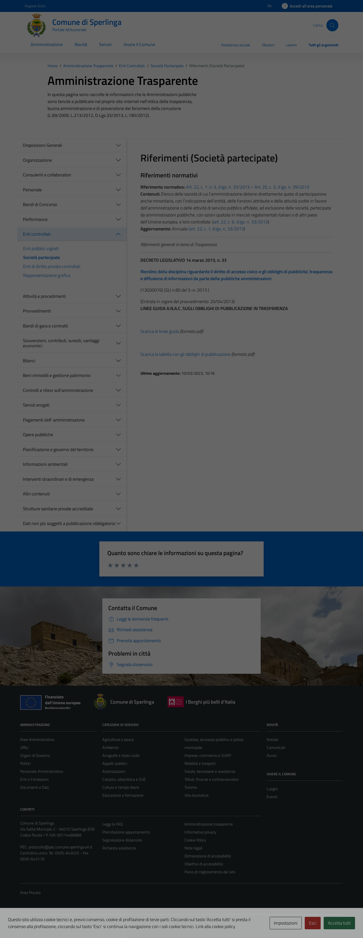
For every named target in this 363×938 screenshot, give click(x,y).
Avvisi (271, 755)
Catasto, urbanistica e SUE (124, 779)
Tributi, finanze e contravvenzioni (211, 779)
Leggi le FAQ (112, 824)
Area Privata (30, 892)
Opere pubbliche (38, 434)
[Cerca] (332, 25)
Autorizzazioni (113, 771)
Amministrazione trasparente (208, 824)
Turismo (190, 787)
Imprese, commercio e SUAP (207, 755)
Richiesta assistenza (119, 848)
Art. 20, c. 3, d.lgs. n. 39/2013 (281, 187)
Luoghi (272, 789)
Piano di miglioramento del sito (209, 872)
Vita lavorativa (196, 795)
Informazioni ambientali (45, 464)
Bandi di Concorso (40, 204)
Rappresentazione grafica (46, 275)
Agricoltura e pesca (118, 739)
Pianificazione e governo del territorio (58, 449)
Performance (35, 219)
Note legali (193, 848)
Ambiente (110, 747)
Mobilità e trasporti (200, 763)
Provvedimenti (37, 311)
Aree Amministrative (37, 739)
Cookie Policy (195, 840)
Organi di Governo (35, 755)
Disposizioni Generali (42, 145)
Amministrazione (47, 44)
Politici (25, 763)
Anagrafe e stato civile (120, 755)
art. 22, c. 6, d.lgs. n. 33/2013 (241, 221)
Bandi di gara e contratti (45, 325)
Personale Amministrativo (41, 771)
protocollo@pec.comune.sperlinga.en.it (60, 847)
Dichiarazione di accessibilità (207, 856)
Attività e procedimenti (44, 296)
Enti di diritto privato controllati (51, 266)
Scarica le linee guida (159, 331)
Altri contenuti (36, 493)
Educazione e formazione (122, 795)
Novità (81, 44)
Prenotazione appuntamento (126, 832)
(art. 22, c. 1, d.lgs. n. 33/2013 (216, 228)
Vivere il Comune (139, 44)
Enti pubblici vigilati (41, 248)
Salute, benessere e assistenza (209, 771)
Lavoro (291, 45)
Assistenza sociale (235, 45)
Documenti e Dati (34, 787)
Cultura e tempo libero (120, 787)
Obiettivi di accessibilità (203, 864)
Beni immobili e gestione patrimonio (57, 375)
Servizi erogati (36, 405)
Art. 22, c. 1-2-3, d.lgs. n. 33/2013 (217, 187)
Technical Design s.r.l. (54, 924)
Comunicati (276, 747)
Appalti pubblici (114, 763)
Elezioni (268, 45)
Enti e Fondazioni (34, 779)
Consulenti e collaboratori (47, 174)
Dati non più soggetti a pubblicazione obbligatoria (69, 523)
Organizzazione (37, 160)
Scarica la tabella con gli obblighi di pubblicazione (185, 354)
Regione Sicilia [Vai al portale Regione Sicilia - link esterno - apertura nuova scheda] (35, 5)
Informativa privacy (200, 832)
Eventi (272, 797)
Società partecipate (41, 257)
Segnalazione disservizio (122, 840)
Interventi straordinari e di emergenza (58, 479)
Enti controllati (37, 234)
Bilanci (29, 360)
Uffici (24, 747)
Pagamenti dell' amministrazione (54, 420)
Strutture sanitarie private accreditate (58, 508)
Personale (32, 189)
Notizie (272, 739)
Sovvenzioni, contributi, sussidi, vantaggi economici (61, 343)
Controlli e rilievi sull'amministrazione (58, 390)
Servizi (105, 44)
